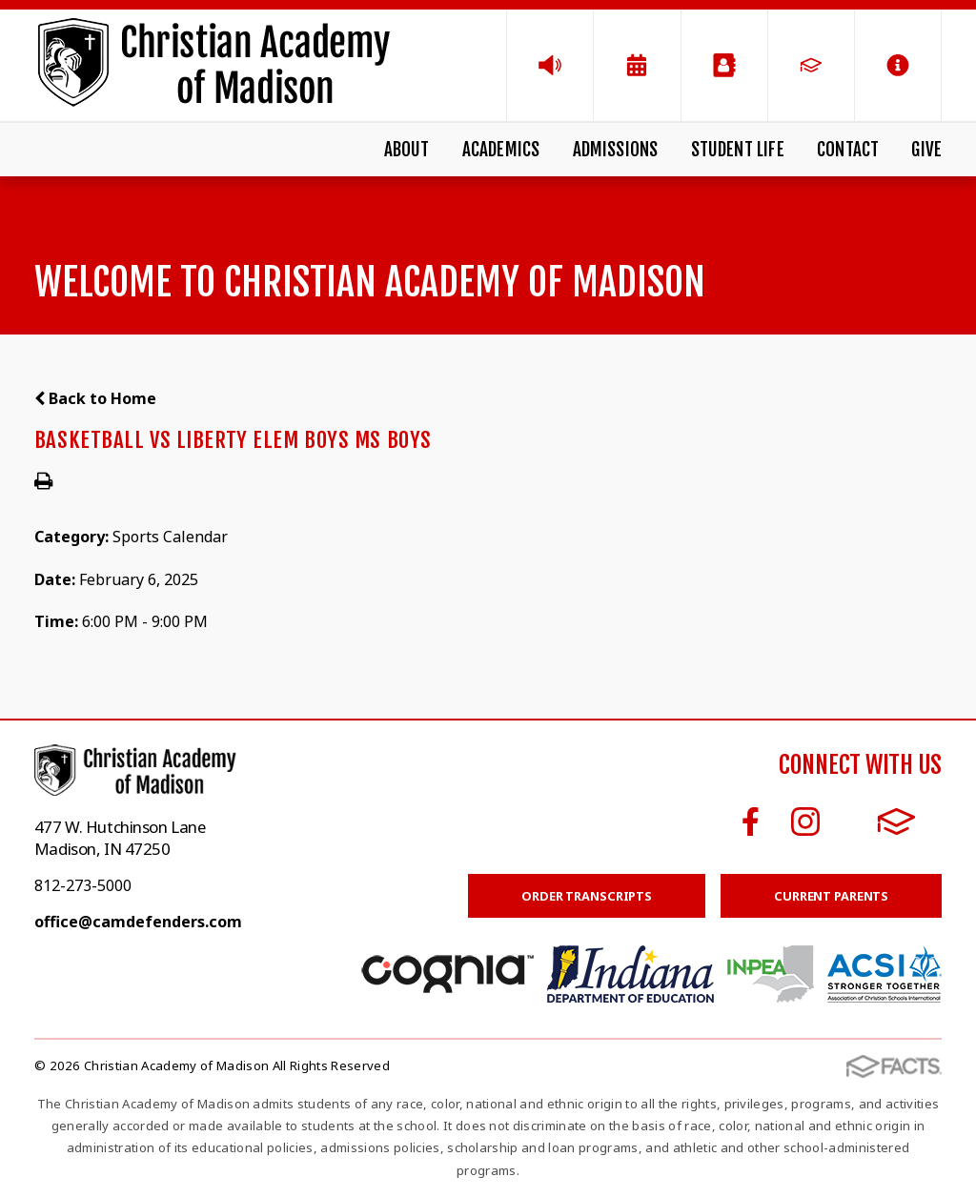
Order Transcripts (586, 895)
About (407, 149)
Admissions (616, 149)
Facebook (751, 821)
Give (926, 149)
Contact (848, 149)
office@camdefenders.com (138, 921)
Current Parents (831, 895)
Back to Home (95, 398)
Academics (501, 149)
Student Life (737, 149)
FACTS (896, 821)
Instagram (805, 821)
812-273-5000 (83, 885)
